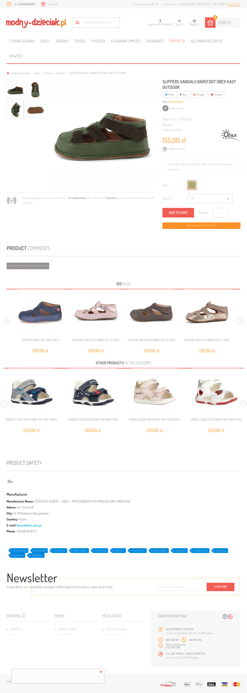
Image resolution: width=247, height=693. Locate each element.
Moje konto (112, 615)
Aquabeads (155, 40)
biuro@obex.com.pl (29, 525)
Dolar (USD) (187, 4)
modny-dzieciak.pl (18, 73)
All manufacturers (207, 40)
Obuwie (48, 73)
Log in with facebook (160, 21)
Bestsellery (17, 641)
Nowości (16, 55)
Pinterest (216, 94)
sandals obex (18, 555)
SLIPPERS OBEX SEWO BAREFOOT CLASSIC (151, 340)
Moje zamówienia (116, 629)
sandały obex (180, 550)
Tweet (169, 94)
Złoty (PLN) (233, 4)
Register (194, 22)
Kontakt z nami (67, 629)
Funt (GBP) (218, 4)
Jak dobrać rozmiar (70, 647)
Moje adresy (113, 641)
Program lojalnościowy (24, 647)
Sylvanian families (125, 40)
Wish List (52, 4)
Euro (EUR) (203, 4)
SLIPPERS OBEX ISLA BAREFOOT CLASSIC (207, 340)
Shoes (45, 40)
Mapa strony (65, 635)
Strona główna (22, 40)
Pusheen (98, 40)
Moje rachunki (115, 635)
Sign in (179, 22)
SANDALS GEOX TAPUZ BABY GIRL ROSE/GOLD (154, 419)
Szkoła (80, 40)
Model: (166, 119)
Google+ (199, 94)
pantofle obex (100, 550)
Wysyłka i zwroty (68, 641)
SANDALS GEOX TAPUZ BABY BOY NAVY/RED (93, 419)
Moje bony (112, 653)
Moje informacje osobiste (122, 647)
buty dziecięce (59, 550)
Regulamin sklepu (68, 653)
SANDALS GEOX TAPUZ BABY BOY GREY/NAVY (31, 419)
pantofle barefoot (160, 550)
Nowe (13, 635)
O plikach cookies (20, 653)
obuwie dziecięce (19, 550)
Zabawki (62, 40)
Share (183, 94)
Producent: (168, 130)
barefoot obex (37, 555)
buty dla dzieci (40, 550)
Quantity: (203, 212)
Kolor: (165, 185)
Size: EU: (167, 198)
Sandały (60, 73)
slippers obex (221, 550)
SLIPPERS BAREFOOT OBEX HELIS (40, 340)
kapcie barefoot (138, 550)
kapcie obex (119, 550)
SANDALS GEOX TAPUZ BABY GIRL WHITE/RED (216, 419)
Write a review (177, 108)
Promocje (177, 40)
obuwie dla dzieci (80, 550)
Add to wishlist (176, 149)
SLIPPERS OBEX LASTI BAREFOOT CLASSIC (96, 340)
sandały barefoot (200, 550)
